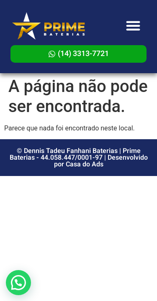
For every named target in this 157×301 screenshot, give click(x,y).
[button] (133, 25)
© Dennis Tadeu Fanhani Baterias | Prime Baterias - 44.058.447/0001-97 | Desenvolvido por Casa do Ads (79, 157)
